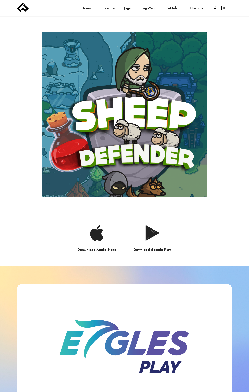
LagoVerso (149, 7)
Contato (196, 7)
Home (86, 7)
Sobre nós (107, 7)
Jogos (128, 7)
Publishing (173, 7)
